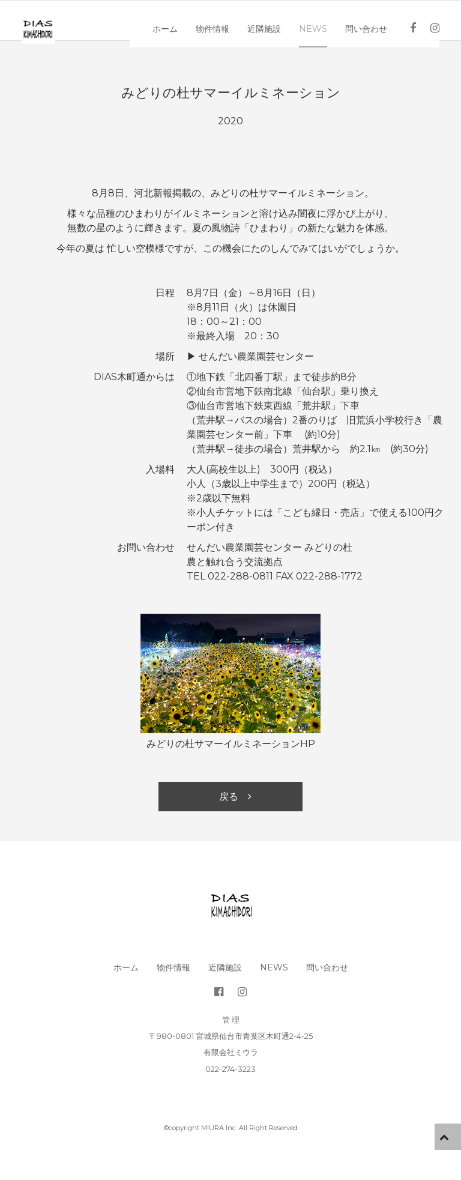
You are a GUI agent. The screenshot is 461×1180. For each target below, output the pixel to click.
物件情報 (222, 19)
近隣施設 (274, 19)
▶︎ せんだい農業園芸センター (250, 356)
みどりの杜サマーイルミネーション (230, 93)
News (323, 19)
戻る (228, 796)
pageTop (448, 1137)
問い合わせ (376, 19)
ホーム (174, 19)
